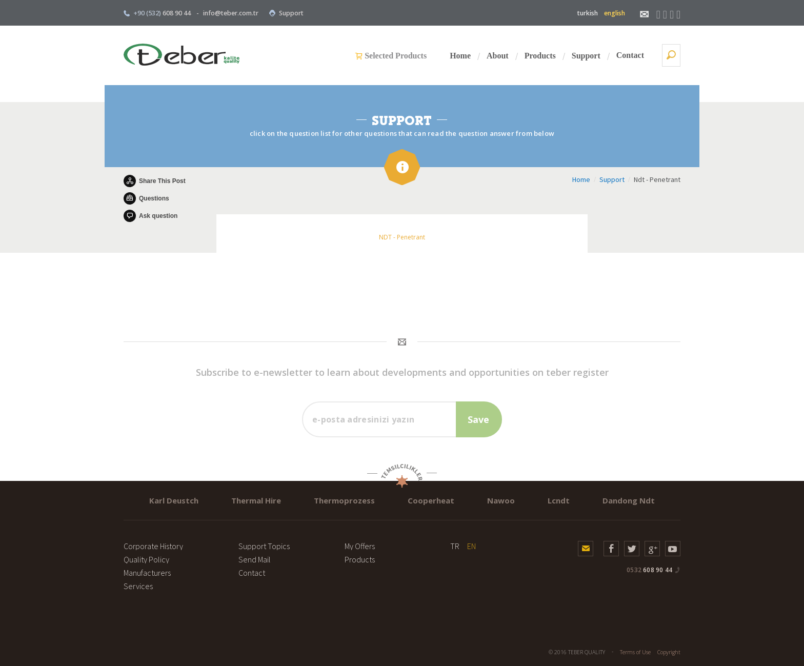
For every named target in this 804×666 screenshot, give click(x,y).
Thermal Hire (256, 500)
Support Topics (264, 546)
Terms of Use (635, 652)
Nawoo (501, 500)
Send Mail (254, 559)
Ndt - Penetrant (657, 179)
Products (540, 55)
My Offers (360, 546)
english (614, 13)
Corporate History (153, 546)
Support (286, 13)
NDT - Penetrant (402, 237)
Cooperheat (431, 500)
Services (138, 586)
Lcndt (559, 500)
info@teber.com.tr (230, 13)
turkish (587, 13)
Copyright (668, 652)
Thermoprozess (344, 500)
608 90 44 (649, 570)
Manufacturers (147, 573)
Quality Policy (146, 559)
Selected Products (396, 55)
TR (454, 546)
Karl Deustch (173, 500)
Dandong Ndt (628, 500)
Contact (630, 55)
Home (460, 55)
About (498, 55)
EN (471, 546)
